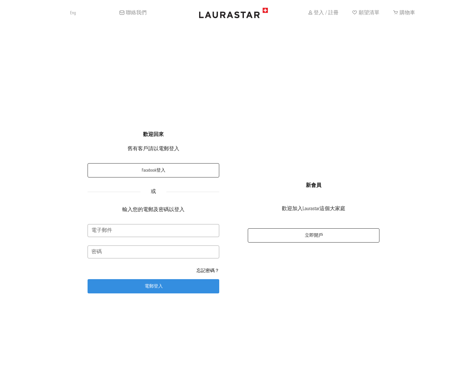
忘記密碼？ (208, 270)
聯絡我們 (136, 13)
